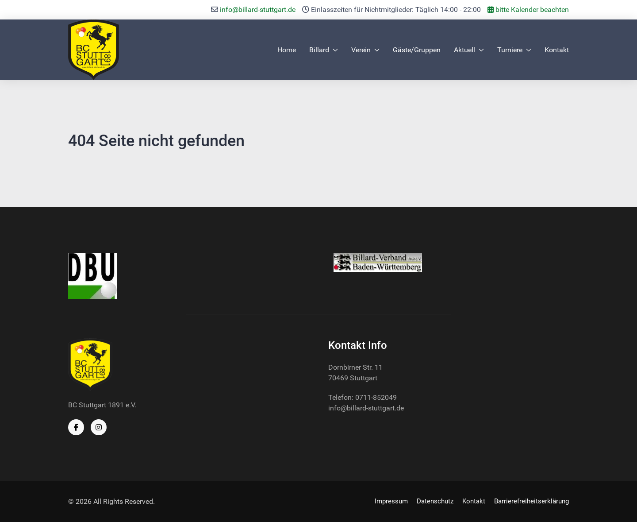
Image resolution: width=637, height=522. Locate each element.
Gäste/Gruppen (417, 50)
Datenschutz (435, 501)
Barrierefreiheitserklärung (531, 501)
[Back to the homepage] (93, 49)
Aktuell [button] (469, 50)
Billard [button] (323, 50)
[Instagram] (99, 427)
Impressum (391, 501)
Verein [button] (365, 50)
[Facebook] (76, 427)
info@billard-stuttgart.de (257, 9)
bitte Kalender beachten (528, 9)
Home (286, 50)
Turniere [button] (514, 50)
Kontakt (557, 50)
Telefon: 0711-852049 (362, 397)
